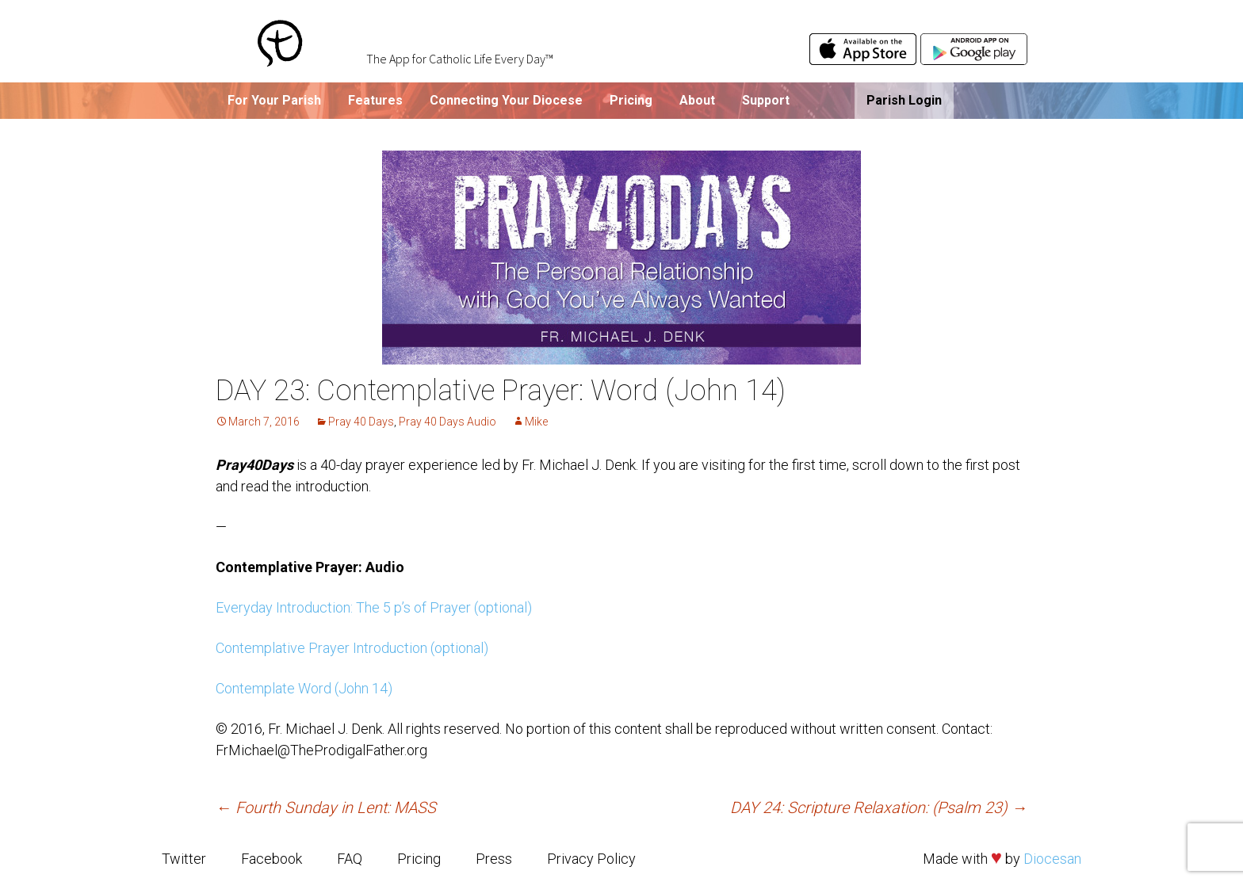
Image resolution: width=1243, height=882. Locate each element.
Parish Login (904, 100)
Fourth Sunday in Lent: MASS (326, 807)
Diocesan (1052, 858)
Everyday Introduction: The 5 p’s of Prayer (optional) (374, 607)
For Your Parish (274, 100)
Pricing (631, 100)
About (697, 100)
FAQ (349, 858)
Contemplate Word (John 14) (304, 688)
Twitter (184, 858)
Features (375, 100)
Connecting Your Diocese (506, 100)
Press (494, 858)
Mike (536, 421)
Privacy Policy (591, 858)
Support (766, 100)
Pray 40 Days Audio (447, 421)
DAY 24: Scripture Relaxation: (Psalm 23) (878, 807)
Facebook (271, 858)
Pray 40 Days (361, 421)
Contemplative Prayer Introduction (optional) (352, 648)
